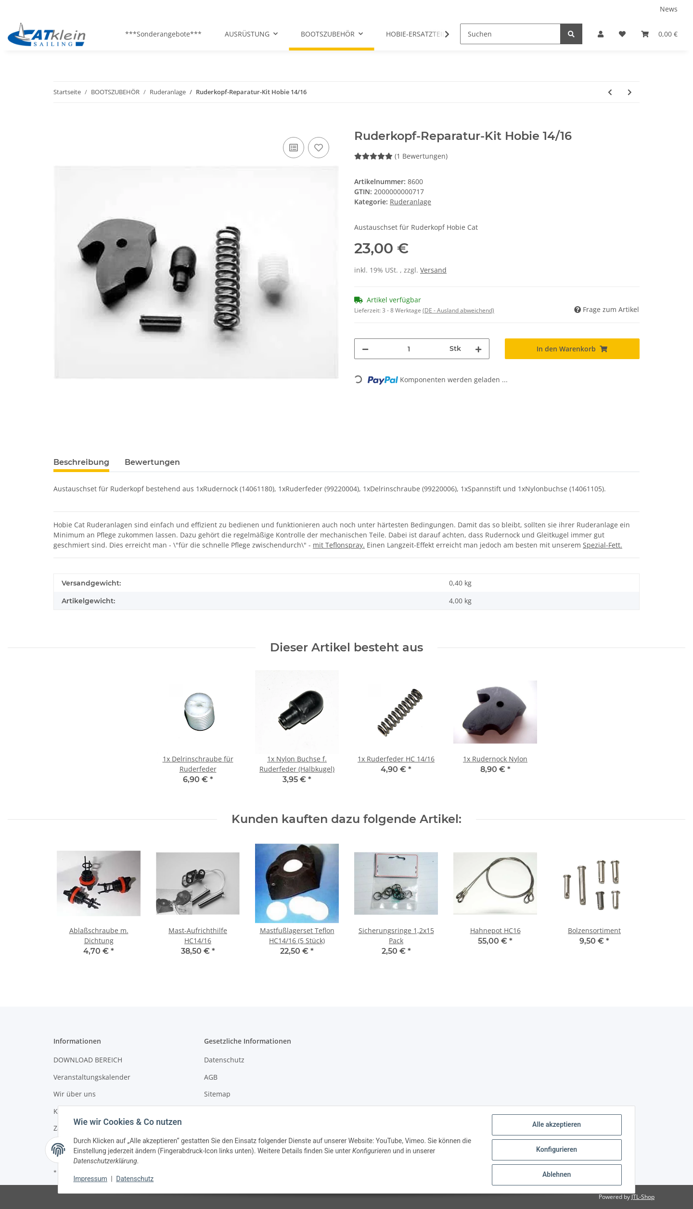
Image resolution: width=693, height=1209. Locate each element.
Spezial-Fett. (602, 544)
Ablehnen (556, 1175)
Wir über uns (74, 1093)
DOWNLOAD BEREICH (87, 1059)
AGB (211, 1077)
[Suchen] (510, 34)
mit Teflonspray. (339, 544)
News (669, 8)
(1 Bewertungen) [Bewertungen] (401, 156)
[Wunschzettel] (622, 33)
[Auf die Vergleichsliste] (293, 147)
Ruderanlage (410, 201)
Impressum (90, 1179)
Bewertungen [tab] (152, 462)
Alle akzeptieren (556, 1125)
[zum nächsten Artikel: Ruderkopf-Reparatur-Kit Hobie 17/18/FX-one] (630, 92)
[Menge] (409, 349)
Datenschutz (224, 1059)
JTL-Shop (642, 1197)
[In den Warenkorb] (61, 124)
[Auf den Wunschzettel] (318, 147)
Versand (433, 269)
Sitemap (217, 1093)
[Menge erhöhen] (478, 349)
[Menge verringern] (365, 349)
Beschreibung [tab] (81, 462)
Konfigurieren (556, 1150)
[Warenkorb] (659, 33)
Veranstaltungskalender (91, 1077)
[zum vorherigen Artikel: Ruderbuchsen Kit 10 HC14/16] (610, 92)
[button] (600, 33)
